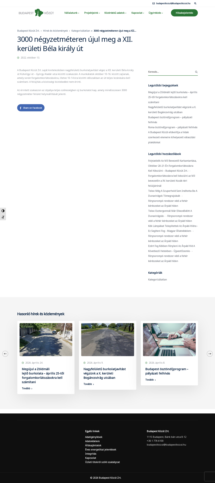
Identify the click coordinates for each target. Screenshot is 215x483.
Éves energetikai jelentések (100, 449)
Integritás (90, 453)
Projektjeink (91, 12)
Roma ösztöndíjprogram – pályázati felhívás (172, 127)
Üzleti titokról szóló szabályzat (102, 462)
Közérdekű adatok (114, 12)
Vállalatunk (70, 12)
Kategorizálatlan (157, 279)
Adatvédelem (92, 441)
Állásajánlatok (93, 445)
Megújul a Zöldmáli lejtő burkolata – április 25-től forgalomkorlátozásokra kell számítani (172, 97)
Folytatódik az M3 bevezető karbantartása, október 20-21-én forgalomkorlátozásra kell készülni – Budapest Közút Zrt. (172, 165)
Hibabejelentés (184, 12)
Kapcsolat (136, 12)
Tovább (26, 388)
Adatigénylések (93, 437)
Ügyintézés (155, 12)
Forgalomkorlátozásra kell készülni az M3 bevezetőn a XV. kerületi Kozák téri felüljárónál (171, 180)
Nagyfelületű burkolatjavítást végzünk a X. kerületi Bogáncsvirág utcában (104, 373)
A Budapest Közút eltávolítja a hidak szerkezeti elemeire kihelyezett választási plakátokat (171, 137)
